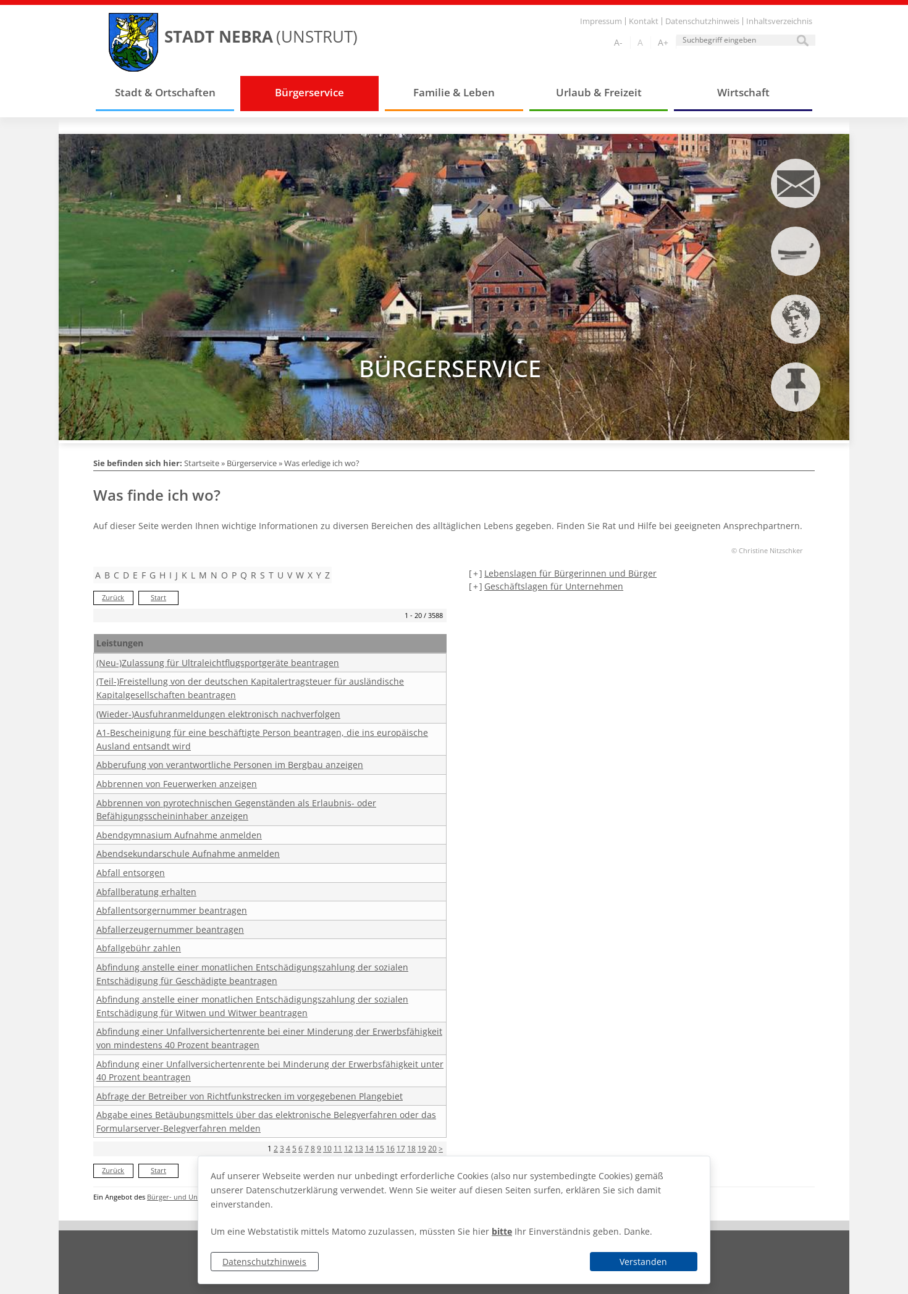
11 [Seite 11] (338, 1148)
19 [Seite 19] (422, 1148)
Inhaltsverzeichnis (779, 21)
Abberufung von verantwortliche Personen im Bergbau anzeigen (229, 764)
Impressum (601, 21)
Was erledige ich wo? (321, 463)
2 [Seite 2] (276, 1148)
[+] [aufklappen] (475, 573)
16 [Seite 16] (390, 1148)
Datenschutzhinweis (264, 1261)
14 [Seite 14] (369, 1148)
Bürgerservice (309, 92)
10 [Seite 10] (327, 1148)
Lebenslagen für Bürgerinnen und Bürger (570, 573)
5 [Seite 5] (294, 1148)
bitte (502, 1231)
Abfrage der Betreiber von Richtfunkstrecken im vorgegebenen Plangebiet (249, 1096)
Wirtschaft (743, 92)
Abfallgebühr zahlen (138, 948)
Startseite (201, 463)
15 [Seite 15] (380, 1148)
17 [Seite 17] (401, 1148)
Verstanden (643, 1261)
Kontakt (643, 21)
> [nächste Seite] (441, 1148)
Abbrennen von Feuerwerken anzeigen (176, 784)
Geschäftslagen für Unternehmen (553, 586)
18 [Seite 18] (411, 1148)
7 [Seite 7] (307, 1148)
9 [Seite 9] (319, 1148)
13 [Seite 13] (359, 1148)
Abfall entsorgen (130, 873)
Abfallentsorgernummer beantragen (171, 910)
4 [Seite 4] (288, 1148)
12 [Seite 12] (348, 1148)
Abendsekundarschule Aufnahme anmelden (188, 853)
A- (618, 42)
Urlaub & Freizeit (599, 92)
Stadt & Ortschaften (165, 92)
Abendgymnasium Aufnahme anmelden (179, 835)
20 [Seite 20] (432, 1148)
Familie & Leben (454, 92)
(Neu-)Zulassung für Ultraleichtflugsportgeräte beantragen (217, 663)
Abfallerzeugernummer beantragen (170, 929)
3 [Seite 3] (282, 1148)
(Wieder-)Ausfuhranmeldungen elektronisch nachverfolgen (218, 714)
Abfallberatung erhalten (146, 892)
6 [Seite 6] (300, 1148)
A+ (663, 42)
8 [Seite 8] (313, 1148)
